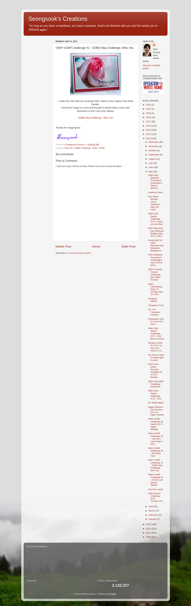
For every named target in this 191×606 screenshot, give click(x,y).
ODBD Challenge (82, 148)
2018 (148, 117)
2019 (148, 113)
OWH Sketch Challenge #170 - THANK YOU (155, 497)
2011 (148, 528)
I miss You (68, 148)
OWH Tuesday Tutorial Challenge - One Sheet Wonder (155, 274)
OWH (94, 148)
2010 (148, 533)
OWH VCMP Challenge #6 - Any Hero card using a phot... (155, 438)
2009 (148, 537)
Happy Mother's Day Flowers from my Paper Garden (156, 411)
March (152, 511)
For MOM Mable (156, 403)
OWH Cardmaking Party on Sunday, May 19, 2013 (155, 289)
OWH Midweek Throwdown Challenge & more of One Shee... (155, 260)
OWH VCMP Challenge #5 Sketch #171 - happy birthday (156, 424)
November (154, 146)
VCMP (101, 148)
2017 (148, 121)
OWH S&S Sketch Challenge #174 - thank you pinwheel (155, 218)
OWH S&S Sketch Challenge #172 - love (154, 395)
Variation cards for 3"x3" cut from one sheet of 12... (155, 347)
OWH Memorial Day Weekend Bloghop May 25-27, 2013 (156, 232)
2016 (148, 126)
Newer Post (63, 246)
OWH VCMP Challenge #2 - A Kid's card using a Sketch (155, 479)
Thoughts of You (156, 305)
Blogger (112, 594)
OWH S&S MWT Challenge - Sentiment (156, 384)
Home (96, 246)
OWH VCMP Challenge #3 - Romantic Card (155, 452)
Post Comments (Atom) (80, 253)
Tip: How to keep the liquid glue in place (156, 357)
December (154, 142)
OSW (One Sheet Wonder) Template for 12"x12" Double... (155, 370)
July (151, 163)
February (153, 515)
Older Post (128, 246)
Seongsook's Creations (57, 19)
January (153, 519)
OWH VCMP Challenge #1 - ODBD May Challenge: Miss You (155, 465)
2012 (148, 524)
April (151, 506)
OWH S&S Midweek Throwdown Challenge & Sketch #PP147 (155, 181)
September (154, 154)
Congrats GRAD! (152, 299)
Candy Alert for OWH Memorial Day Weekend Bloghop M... (156, 245)
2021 (148, 105)
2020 (148, 109)
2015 (148, 130)
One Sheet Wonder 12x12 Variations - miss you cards (154, 203)
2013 (148, 138)
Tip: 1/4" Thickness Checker (154, 312)
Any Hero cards (155, 489)
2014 (148, 134)
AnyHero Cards (155, 192)
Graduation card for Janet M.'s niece (156, 321)
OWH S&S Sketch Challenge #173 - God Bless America (156, 333)
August (152, 159)
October (153, 150)
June (151, 167)
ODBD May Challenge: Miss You (95, 117)
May (151, 171)
